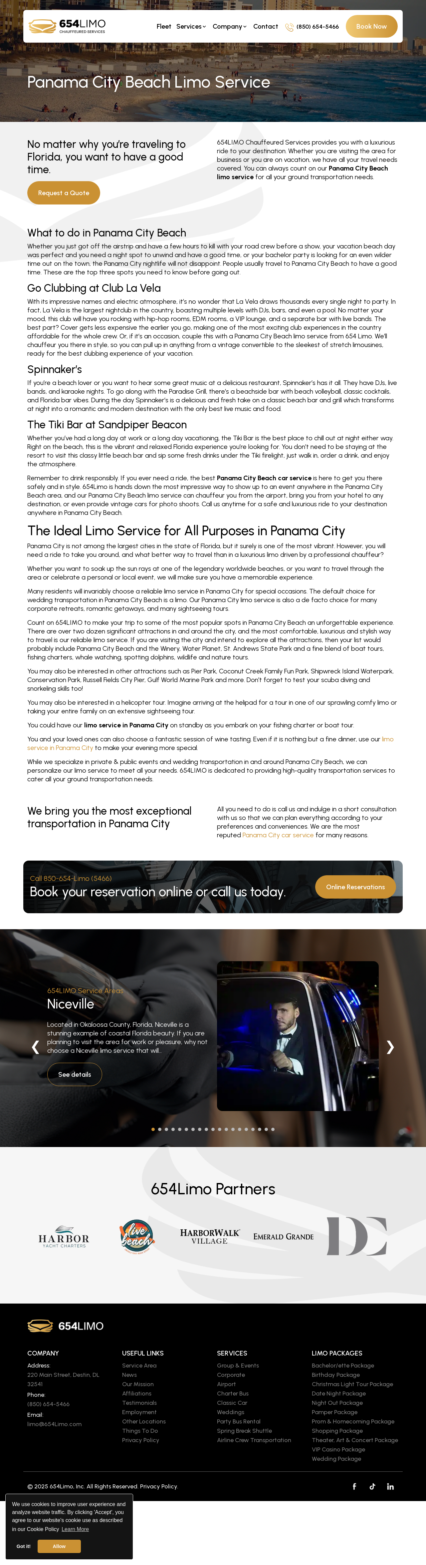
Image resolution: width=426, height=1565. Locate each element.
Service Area (139, 1365)
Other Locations (144, 1421)
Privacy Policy (140, 1440)
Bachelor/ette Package (343, 1365)
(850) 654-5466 (312, 26)
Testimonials (139, 1402)
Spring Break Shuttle (244, 1430)
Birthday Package (336, 1374)
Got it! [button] (24, 1546)
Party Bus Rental (239, 1421)
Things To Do (140, 1430)
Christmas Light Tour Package (352, 1384)
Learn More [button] (75, 1529)
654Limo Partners (213, 1188)
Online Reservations (355, 887)
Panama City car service (278, 835)
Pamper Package (334, 1412)
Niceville (70, 1004)
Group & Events (238, 1365)
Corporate (231, 1374)
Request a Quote (63, 193)
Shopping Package (337, 1430)
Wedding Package (336, 1458)
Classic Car (232, 1402)
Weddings (230, 1412)
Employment (139, 1412)
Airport (226, 1384)
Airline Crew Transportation (254, 1440)
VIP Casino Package (338, 1449)
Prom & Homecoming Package (353, 1421)
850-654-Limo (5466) (78, 878)
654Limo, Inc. (67, 1486)
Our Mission (138, 1384)
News (129, 1374)
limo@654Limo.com (54, 1424)
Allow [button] (59, 1546)
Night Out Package (337, 1402)
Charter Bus (233, 1393)
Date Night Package (339, 1393)
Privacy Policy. (159, 1486)
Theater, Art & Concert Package (355, 1440)
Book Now (371, 26)
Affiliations (136, 1393)
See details (74, 1074)
